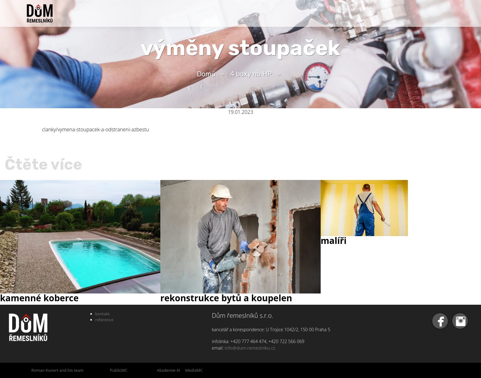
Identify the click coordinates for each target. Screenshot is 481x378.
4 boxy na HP (251, 74)
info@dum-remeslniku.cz (250, 348)
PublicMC (119, 370)
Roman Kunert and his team (57, 370)
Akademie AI (168, 370)
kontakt (102, 314)
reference (104, 319)
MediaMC (194, 370)
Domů (206, 74)
